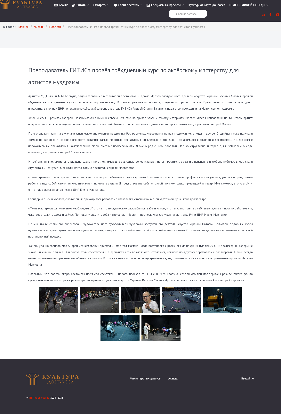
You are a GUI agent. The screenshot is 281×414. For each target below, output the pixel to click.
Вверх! (248, 378)
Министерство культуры (145, 378)
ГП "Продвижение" (39, 397)
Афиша (172, 378)
